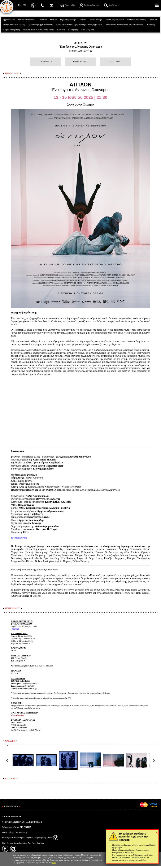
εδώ (54, 862)
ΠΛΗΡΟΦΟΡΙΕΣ (80, 61)
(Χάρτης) (15, 629)
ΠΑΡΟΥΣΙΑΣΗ (45, 61)
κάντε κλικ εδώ (17, 715)
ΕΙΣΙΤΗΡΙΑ (115, 61)
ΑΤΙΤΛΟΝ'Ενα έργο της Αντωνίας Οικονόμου (80, 45)
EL (19, 5)
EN (24, 5)
